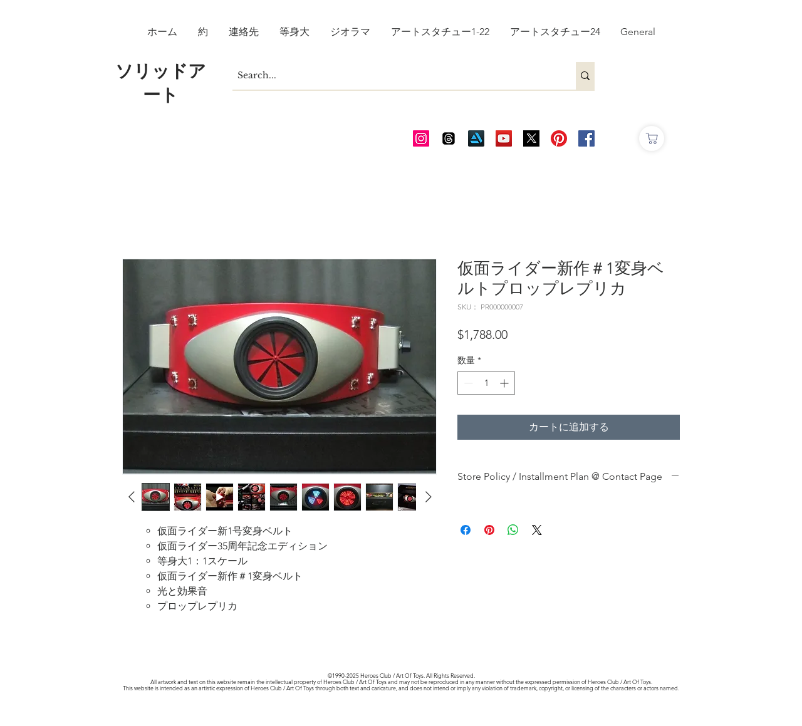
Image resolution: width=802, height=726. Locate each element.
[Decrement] (467, 383)
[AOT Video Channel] (504, 138)
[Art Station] (476, 138)
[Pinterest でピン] (489, 529)
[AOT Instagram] (421, 138)
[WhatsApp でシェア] (513, 529)
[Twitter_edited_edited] (531, 138)
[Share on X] (536, 529)
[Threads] (448, 138)
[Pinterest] (559, 138)
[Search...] (393, 76)
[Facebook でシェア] (465, 529)
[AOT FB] (586, 138)
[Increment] (505, 383)
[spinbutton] (486, 383)
